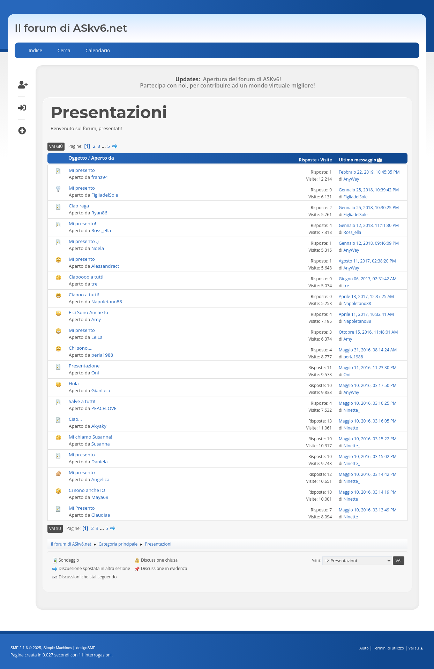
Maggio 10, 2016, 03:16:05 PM (368, 421)
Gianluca (100, 390)
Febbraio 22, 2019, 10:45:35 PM (369, 172)
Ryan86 (99, 213)
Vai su (55, 528)
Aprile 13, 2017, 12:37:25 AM (366, 296)
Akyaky (98, 426)
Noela (97, 248)
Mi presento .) (84, 241)
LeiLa (97, 337)
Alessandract (105, 266)
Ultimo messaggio (361, 160)
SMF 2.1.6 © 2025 (25, 648)
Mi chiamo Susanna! (90, 437)
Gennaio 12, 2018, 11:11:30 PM (369, 225)
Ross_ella (101, 230)
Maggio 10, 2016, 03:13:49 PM (368, 510)
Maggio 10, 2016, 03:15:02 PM (368, 456)
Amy (96, 319)
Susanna (100, 444)
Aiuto (363, 648)
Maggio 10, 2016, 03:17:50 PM (368, 385)
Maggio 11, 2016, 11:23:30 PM (368, 368)
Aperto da (102, 158)
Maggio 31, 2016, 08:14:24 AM (368, 350)
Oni (95, 373)
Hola (74, 383)
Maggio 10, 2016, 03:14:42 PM (368, 474)
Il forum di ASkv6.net (71, 28)
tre (94, 284)
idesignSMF (85, 648)
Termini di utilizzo (388, 648)
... (104, 146)
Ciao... (75, 419)
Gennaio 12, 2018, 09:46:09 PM (369, 243)
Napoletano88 (106, 301)
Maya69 (99, 497)
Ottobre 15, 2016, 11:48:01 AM (368, 332)
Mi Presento (82, 508)
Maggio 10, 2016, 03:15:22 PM (368, 439)
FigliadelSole (104, 195)
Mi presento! (82, 223)
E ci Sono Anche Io (88, 312)
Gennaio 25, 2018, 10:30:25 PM (369, 208)
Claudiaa (100, 515)
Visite (326, 160)
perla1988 (102, 355)
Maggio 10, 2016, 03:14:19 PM (368, 492)
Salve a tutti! (82, 401)
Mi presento (82, 170)
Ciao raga (79, 206)
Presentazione (84, 366)
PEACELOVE (104, 408)
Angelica (100, 479)
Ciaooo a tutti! (84, 294)
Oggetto (77, 158)
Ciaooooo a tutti (86, 277)
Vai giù (56, 146)
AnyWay (351, 179)
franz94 (99, 177)
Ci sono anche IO (87, 490)
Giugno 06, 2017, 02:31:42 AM (368, 279)
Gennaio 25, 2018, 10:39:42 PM (369, 190)
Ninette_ (351, 410)
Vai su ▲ (416, 648)
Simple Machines (57, 648)
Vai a (316, 560)
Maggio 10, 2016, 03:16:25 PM (368, 403)
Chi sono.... (80, 348)
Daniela (99, 461)
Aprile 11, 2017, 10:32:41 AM (366, 314)
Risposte (308, 160)
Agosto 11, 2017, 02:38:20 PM (367, 261)
